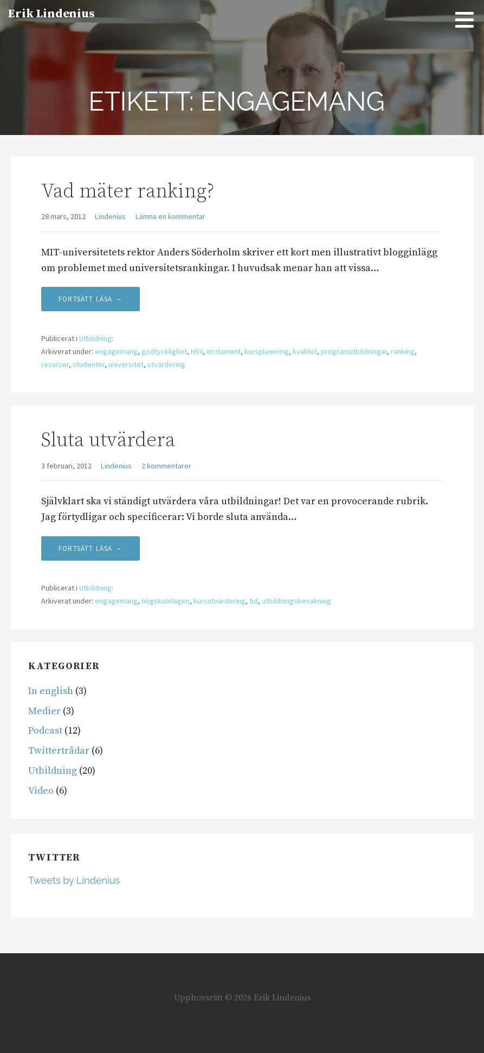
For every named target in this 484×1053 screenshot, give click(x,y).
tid (253, 601)
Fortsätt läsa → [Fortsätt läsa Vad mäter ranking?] (90, 299)
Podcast (45, 730)
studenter (89, 364)
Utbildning (95, 338)
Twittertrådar (58, 750)
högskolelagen (165, 601)
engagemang (116, 351)
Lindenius (110, 216)
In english (50, 691)
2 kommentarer (166, 466)
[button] (468, 19)
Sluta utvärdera (108, 440)
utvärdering (166, 364)
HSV (197, 351)
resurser (55, 364)
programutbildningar (354, 351)
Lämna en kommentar (170, 216)
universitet (126, 364)
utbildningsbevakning (296, 601)
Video (41, 791)
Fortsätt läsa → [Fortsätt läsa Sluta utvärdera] (90, 548)
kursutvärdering (219, 601)
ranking (403, 351)
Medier (44, 711)
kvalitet (305, 351)
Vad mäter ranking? (127, 191)
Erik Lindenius (51, 14)
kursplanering (266, 351)
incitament (223, 351)
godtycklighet (164, 351)
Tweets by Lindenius (74, 880)
